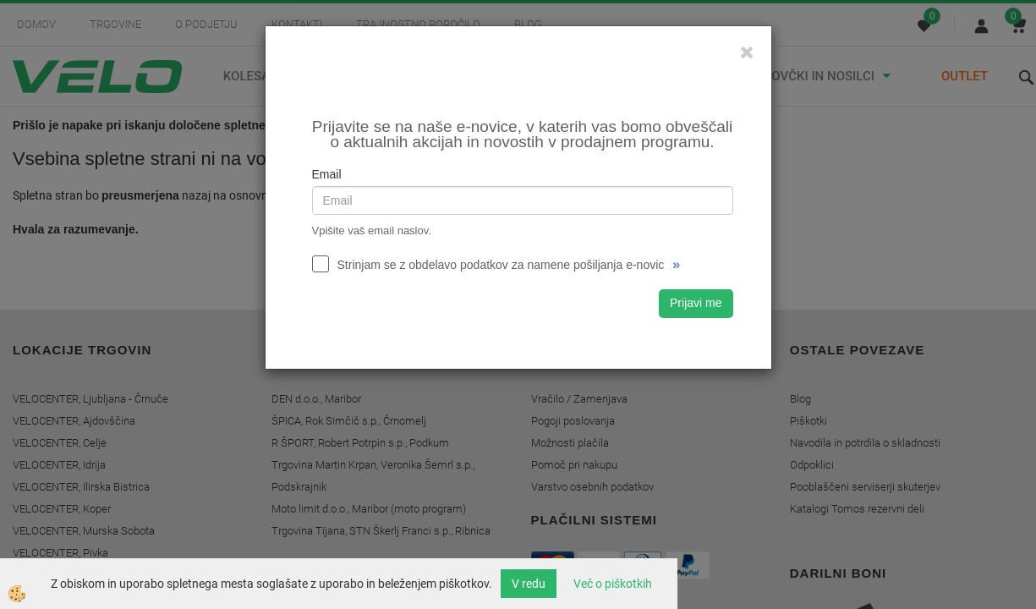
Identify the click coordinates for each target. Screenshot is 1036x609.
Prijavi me (695, 303)
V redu (528, 583)
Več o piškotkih (612, 583)
